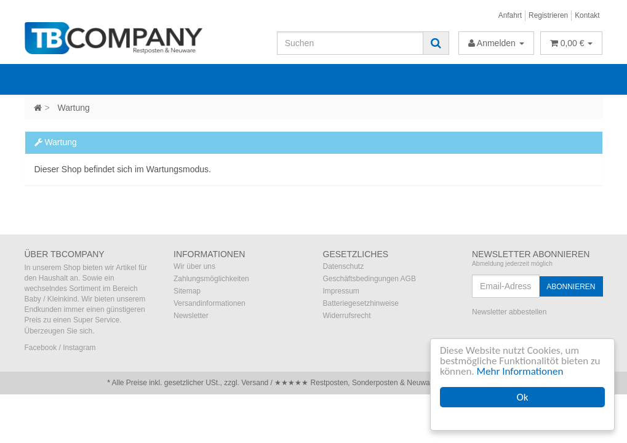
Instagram (79, 347)
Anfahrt (510, 15)
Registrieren (548, 15)
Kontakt (587, 15)
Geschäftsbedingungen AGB (369, 278)
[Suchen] (350, 43)
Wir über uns (194, 266)
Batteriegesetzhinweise (361, 303)
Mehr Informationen (520, 371)
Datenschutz (343, 266)
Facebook (41, 347)
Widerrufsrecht (347, 315)
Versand (254, 382)
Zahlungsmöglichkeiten (211, 278)
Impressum (341, 291)
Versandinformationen (210, 303)
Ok (523, 397)
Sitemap (187, 291)
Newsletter (191, 315)
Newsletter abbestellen (509, 312)
